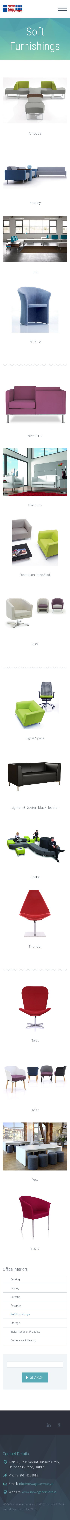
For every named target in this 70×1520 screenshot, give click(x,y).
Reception (16, 1305)
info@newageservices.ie (35, 1483)
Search (36, 1377)
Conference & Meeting (23, 1340)
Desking (15, 1279)
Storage (15, 1323)
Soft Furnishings (20, 1314)
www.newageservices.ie (39, 1492)
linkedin (49, 1425)
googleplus (60, 1425)
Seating (14, 1288)
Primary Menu (62, 9)
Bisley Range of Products (25, 1331)
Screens (15, 1296)
